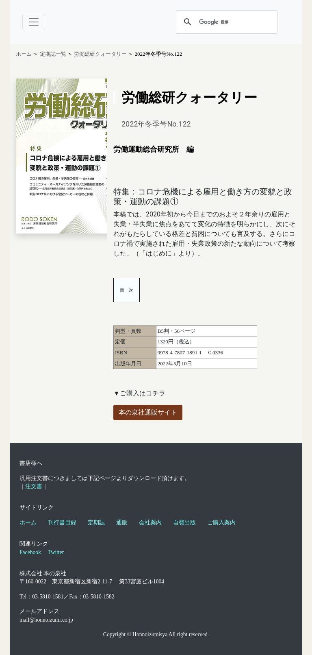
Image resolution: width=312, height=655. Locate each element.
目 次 (126, 290)
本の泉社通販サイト (148, 412)
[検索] (225, 22)
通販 (122, 523)
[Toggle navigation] (33, 22)
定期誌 (96, 523)
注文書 (33, 486)
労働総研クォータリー (101, 54)
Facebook (30, 552)
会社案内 (150, 523)
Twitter (56, 552)
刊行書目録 (62, 523)
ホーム (24, 54)
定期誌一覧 (53, 54)
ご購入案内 (221, 523)
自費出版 (184, 523)
